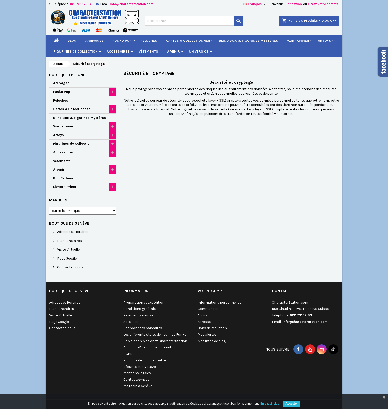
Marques (58, 200)
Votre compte (212, 290)
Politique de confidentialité (144, 360)
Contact (281, 290)
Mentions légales (137, 373)
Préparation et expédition (143, 302)
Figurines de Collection (76, 51)
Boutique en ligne (67, 74)
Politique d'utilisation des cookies (149, 347)
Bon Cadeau (63, 178)
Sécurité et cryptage (139, 367)
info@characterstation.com (131, 4)
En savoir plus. (270, 403)
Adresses (130, 322)
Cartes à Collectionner (188, 41)
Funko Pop (122, 41)
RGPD (128, 354)
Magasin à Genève (137, 386)
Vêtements (148, 51)
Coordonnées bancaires (142, 328)
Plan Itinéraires (69, 241)
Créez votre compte (323, 4)
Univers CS (199, 51)
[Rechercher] (194, 21)
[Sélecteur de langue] (255, 4)
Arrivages (94, 41)
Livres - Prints (64, 187)
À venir (173, 51)
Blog (72, 41)
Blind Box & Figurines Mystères (248, 41)
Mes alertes (207, 334)
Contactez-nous (69, 267)
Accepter (291, 403)
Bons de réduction (212, 328)
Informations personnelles (219, 302)
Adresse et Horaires (72, 232)
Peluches (148, 41)
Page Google (66, 258)
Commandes (208, 309)
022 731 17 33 (80, 4)
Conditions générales (140, 309)
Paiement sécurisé (138, 315)
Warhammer (298, 41)
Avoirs (203, 315)
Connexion (293, 4)
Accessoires (118, 51)
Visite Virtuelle (68, 249)
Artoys (324, 41)
